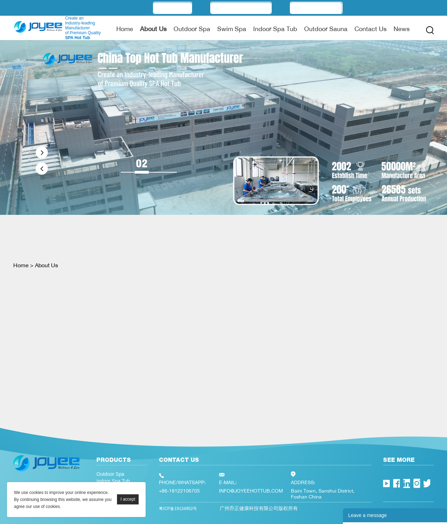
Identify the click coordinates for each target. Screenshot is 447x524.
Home (124, 28)
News (402, 28)
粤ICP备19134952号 (178, 508)
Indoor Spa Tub (275, 28)
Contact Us (370, 28)
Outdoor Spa (192, 28)
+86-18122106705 (179, 491)
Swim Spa (231, 28)
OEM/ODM (172, 7)
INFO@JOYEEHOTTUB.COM (251, 491)
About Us (153, 28)
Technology (316, 7)
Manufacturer (241, 7)
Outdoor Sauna (325, 28)
